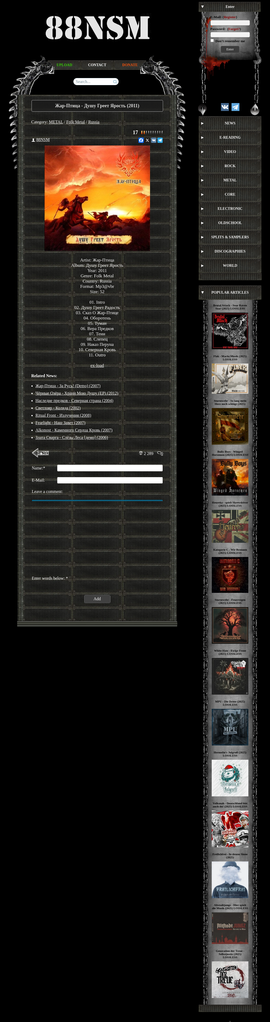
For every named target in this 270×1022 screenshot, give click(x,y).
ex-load (97, 365)
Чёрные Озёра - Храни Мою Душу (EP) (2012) (77, 393)
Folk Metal (75, 122)
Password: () (225, 29)
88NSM (43, 139)
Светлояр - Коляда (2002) (58, 408)
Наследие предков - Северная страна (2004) (74, 400)
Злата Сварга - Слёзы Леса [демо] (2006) (72, 437)
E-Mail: (216, 17)
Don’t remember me (230, 41)
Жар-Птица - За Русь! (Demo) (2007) (68, 386)
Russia (93, 122)
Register (230, 17)
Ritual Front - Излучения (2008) (63, 415)
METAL (56, 122)
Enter (230, 49)
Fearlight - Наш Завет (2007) (60, 422)
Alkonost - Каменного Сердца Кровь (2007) (74, 430)
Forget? (234, 29)
